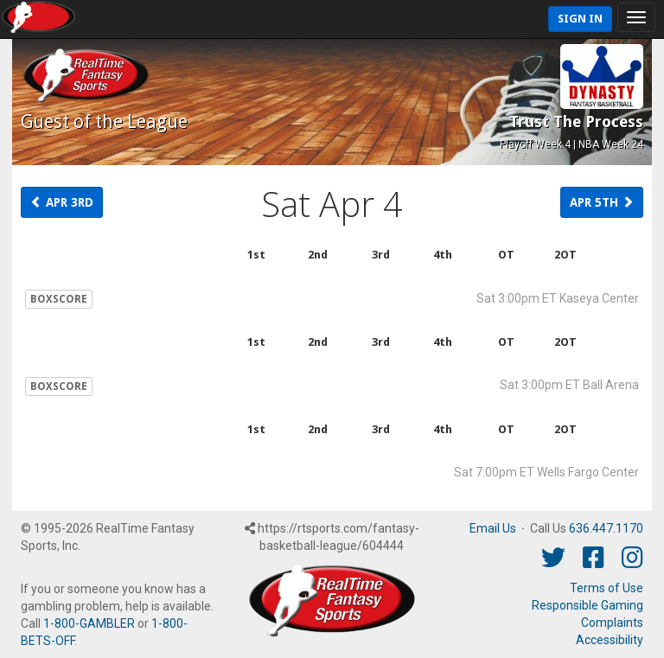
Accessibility (609, 640)
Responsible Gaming (587, 605)
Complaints (612, 622)
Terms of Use (606, 588)
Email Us (492, 528)
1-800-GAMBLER (89, 623)
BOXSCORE (58, 299)
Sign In (580, 18)
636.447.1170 (606, 528)
